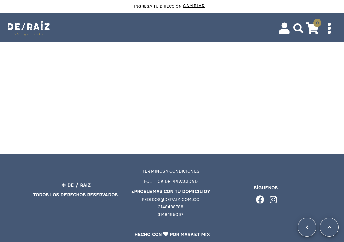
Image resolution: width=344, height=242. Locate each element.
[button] (298, 28)
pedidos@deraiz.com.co (170, 199)
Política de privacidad (171, 181)
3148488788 (170, 207)
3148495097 (170, 214)
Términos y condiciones (170, 171)
